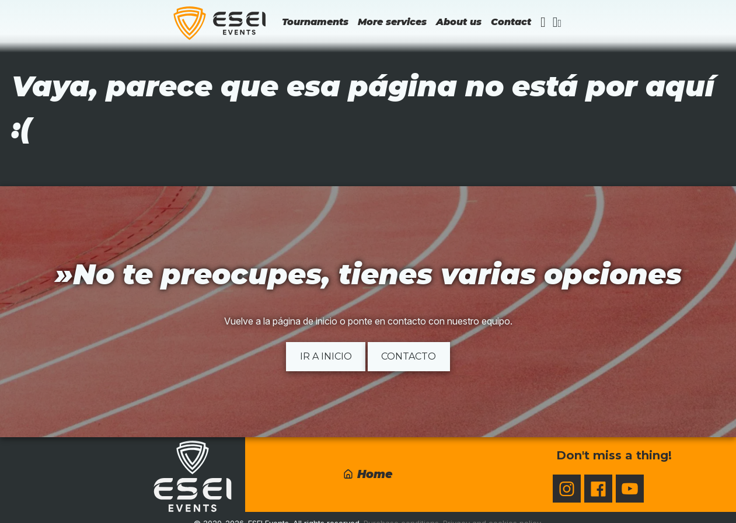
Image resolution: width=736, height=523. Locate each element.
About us (459, 21)
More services (392, 21)
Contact (511, 21)
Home (367, 474)
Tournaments (315, 21)
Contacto (408, 356)
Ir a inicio (326, 356)
